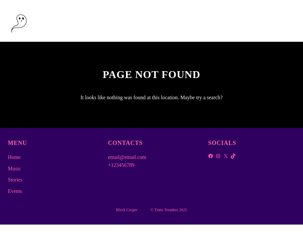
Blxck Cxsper (56, 21)
